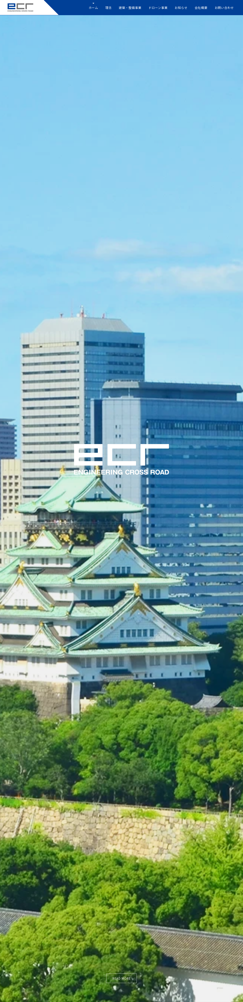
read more (121, 113)
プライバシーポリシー (212, 970)
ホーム (93, 7)
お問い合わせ (224, 7)
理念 (108, 7)
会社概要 (201, 7)
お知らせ (181, 7)
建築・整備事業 (130, 7)
